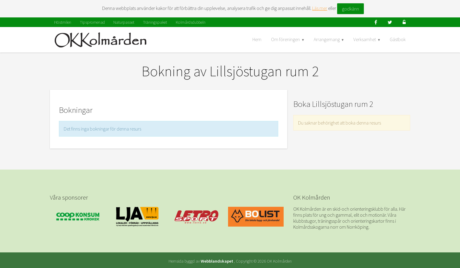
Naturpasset (123, 22)
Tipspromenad (92, 22)
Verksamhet (364, 39)
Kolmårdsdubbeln (191, 22)
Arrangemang (327, 39)
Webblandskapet (217, 261)
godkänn (350, 9)
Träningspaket (155, 22)
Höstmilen (62, 22)
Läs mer (319, 8)
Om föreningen (285, 39)
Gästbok (398, 39)
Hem (256, 39)
